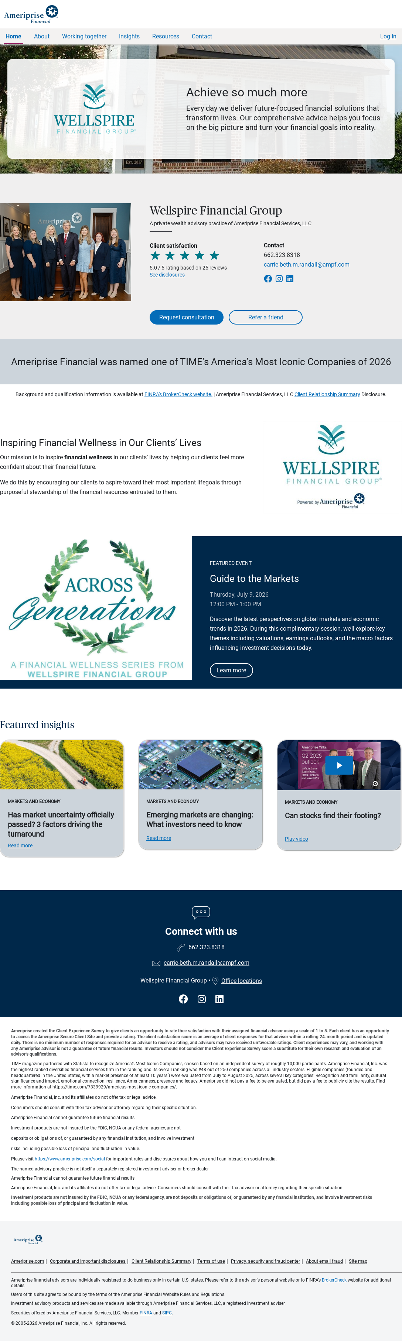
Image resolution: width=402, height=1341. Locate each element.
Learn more (231, 670)
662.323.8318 (282, 254)
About (42, 36)
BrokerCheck (334, 1280)
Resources (165, 36)
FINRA (146, 1313)
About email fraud (324, 1261)
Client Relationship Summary (327, 394)
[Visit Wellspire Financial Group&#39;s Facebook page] (184, 999)
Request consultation (186, 317)
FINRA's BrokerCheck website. (178, 394)
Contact (202, 36)
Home (13, 36)
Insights (129, 36)
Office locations (237, 980)
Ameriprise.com (27, 1261)
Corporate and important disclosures (88, 1261)
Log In (388, 36)
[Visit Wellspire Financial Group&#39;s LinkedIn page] (219, 999)
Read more (20, 845)
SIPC (167, 1313)
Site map (358, 1261)
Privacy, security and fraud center (265, 1261)
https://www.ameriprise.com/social (70, 1159)
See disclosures (167, 275)
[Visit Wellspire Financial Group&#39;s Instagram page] (203, 999)
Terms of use (211, 1261)
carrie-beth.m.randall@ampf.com (307, 264)
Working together (84, 36)
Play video (296, 839)
